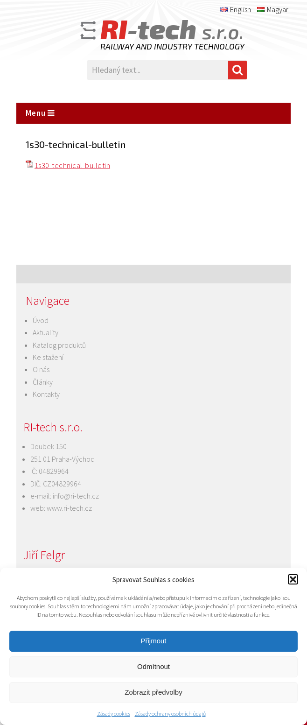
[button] (293, 579)
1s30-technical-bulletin (72, 165)
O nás (41, 369)
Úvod (41, 320)
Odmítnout (153, 666)
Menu (40, 113)
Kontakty (46, 394)
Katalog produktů (59, 345)
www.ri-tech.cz (69, 508)
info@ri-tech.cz (76, 495)
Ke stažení (48, 357)
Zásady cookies (113, 713)
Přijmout (153, 641)
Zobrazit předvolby (153, 692)
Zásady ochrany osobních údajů (170, 713)
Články (43, 382)
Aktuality (45, 332)
